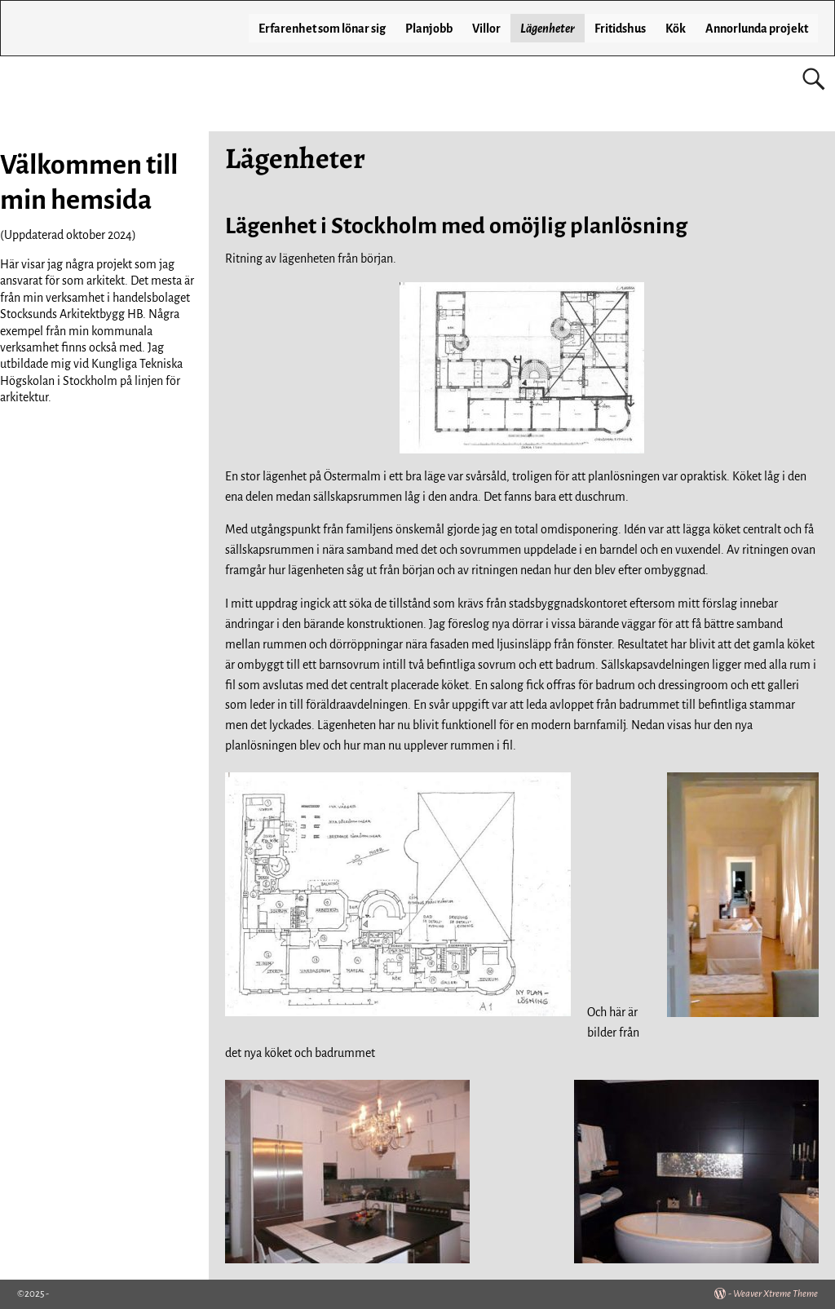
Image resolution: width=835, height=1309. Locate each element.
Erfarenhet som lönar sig (322, 28)
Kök (675, 28)
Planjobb (429, 28)
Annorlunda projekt (756, 28)
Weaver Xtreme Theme (775, 1294)
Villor (486, 28)
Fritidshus (620, 28)
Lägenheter (547, 28)
